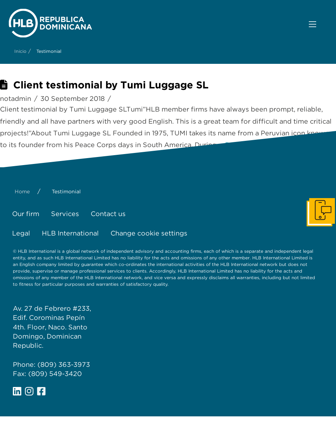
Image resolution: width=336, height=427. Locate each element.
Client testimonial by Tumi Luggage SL (111, 85)
